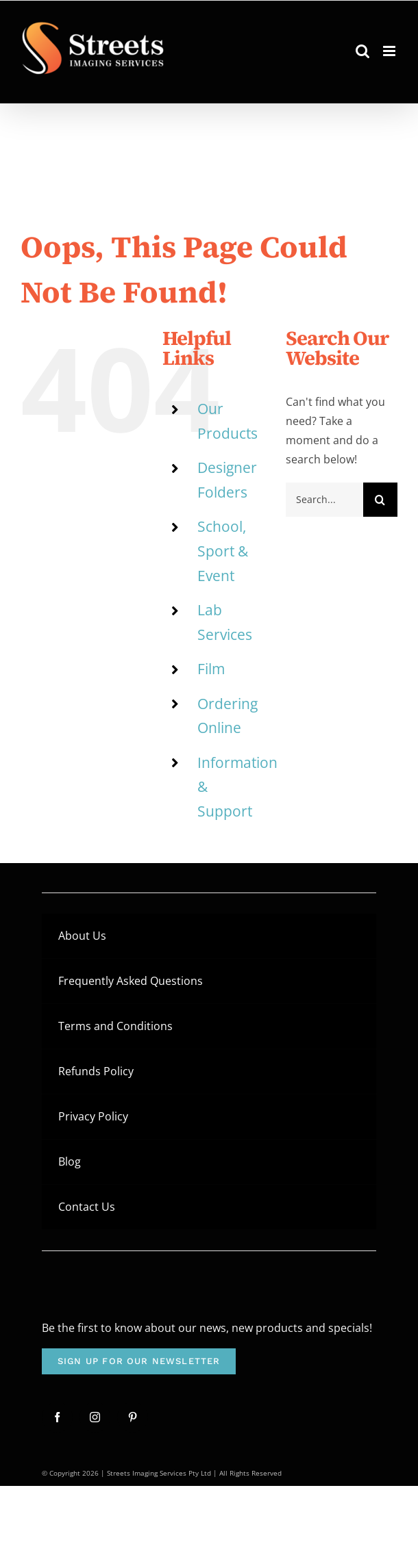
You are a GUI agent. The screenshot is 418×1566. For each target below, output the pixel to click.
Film (211, 668)
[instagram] (94, 1417)
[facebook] (57, 1417)
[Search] (380, 500)
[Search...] (324, 500)
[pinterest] (132, 1417)
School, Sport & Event (222, 551)
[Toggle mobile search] (362, 51)
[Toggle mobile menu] (390, 51)
